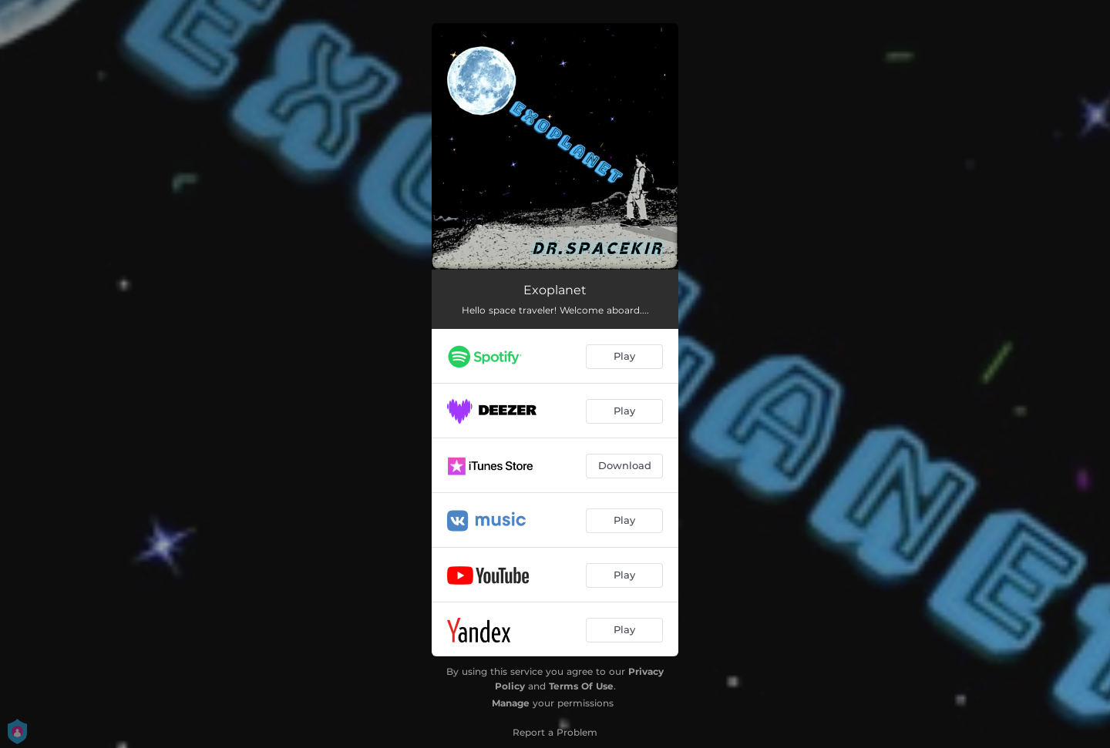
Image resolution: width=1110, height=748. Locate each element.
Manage (511, 703)
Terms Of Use (581, 686)
